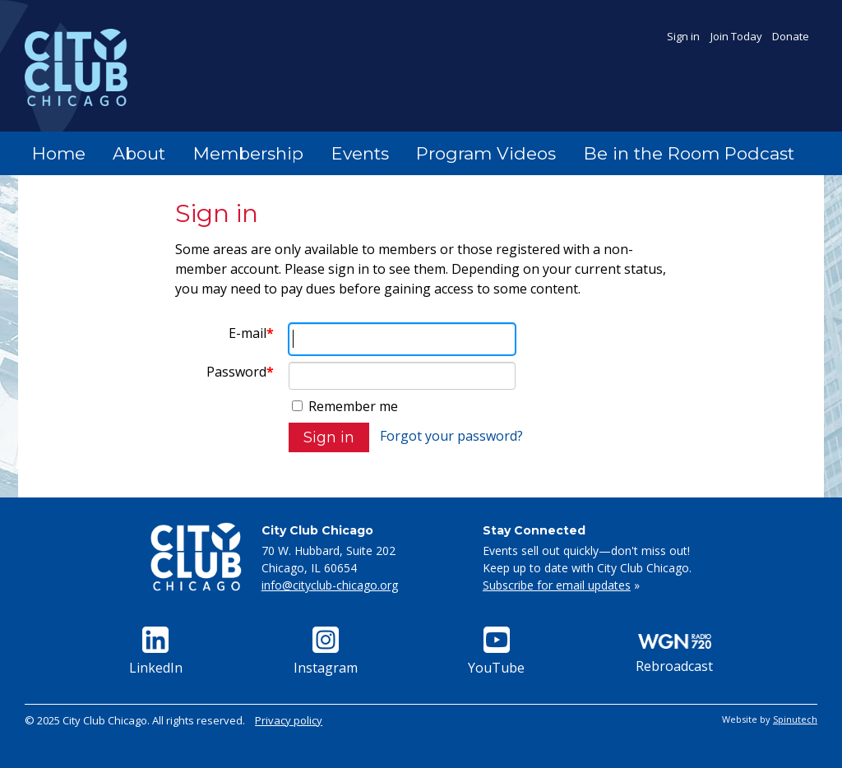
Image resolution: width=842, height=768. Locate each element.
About (139, 153)
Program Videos (486, 153)
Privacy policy (288, 720)
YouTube (496, 652)
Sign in (683, 36)
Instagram (326, 652)
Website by (769, 719)
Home (59, 153)
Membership (248, 153)
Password (240, 372)
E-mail (251, 333)
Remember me (345, 406)
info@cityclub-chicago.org (329, 585)
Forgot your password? (451, 436)
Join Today (736, 36)
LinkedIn (156, 652)
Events (360, 153)
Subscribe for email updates (557, 585)
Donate (790, 36)
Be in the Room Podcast (689, 153)
